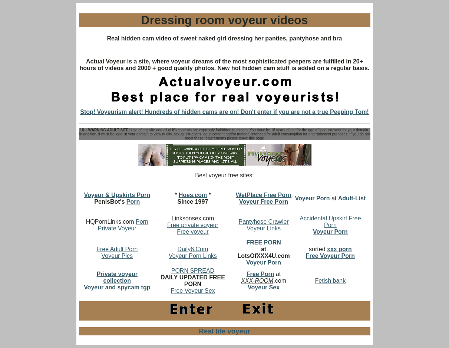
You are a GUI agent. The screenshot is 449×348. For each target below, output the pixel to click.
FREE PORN (263, 242)
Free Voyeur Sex (193, 291)
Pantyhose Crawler (263, 222)
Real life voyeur (224, 331)
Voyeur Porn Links (193, 256)
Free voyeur (192, 232)
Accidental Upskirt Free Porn (330, 221)
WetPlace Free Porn (263, 195)
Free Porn (260, 274)
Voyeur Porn (263, 262)
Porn (133, 201)
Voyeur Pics (117, 256)
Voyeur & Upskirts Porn (117, 195)
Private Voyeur (117, 228)
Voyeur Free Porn (263, 201)
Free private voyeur (192, 225)
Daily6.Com (193, 249)
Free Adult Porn (117, 249)
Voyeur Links (264, 228)
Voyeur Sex (264, 287)
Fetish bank (330, 281)
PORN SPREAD (192, 270)
